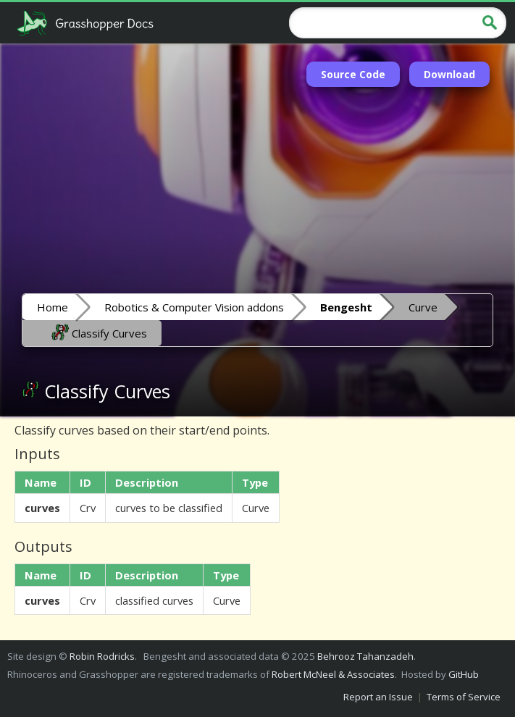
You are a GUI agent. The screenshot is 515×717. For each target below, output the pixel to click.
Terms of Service (464, 696)
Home (52, 307)
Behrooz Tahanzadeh (365, 656)
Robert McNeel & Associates (333, 674)
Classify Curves (99, 332)
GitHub (463, 674)
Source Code (353, 74)
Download (449, 74)
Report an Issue (378, 696)
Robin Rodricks (102, 656)
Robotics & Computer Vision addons (194, 307)
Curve (423, 307)
